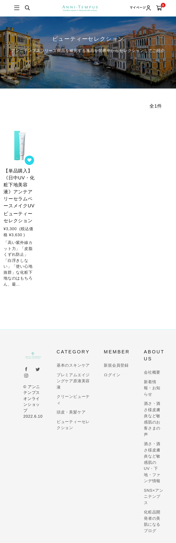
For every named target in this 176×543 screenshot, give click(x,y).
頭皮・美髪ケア (71, 412)
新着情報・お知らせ (152, 388)
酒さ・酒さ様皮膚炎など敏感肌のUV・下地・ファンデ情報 (152, 462)
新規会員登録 (116, 365)
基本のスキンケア (73, 365)
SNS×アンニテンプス (153, 496)
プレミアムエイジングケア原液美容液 (73, 381)
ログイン (112, 375)
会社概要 (152, 372)
